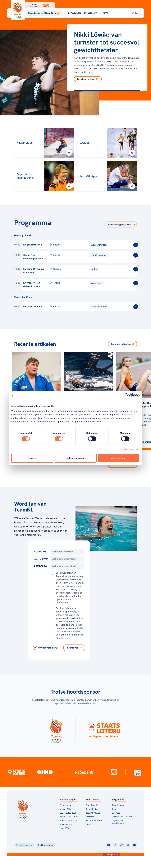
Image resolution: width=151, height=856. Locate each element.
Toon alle (122, 344)
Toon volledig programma (121, 224)
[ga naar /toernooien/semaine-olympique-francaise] (135, 269)
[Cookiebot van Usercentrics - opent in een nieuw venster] (127, 395)
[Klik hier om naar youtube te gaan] (134, 845)
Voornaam (40, 551)
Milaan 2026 (92, 13)
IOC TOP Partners (94, 820)
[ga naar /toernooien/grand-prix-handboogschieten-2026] (135, 255)
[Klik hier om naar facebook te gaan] (108, 845)
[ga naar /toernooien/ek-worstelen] (135, 283)
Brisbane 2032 (66, 824)
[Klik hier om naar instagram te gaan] (115, 845)
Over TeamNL (92, 805)
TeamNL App (118, 805)
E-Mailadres (40, 566)
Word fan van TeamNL (122, 816)
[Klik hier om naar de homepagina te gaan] (18, 10)
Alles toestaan (118, 458)
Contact (89, 824)
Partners (90, 816)
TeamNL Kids (92, 809)
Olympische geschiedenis (118, 822)
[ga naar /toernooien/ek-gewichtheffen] (135, 244)
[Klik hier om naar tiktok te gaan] (121, 845)
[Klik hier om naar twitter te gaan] (128, 845)
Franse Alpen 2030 (69, 820)
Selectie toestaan (76, 458)
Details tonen (127, 449)
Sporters (116, 813)
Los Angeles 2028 (68, 813)
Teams (115, 809)
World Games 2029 (69, 816)
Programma (74, 13)
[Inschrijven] (74, 648)
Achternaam (41, 558)
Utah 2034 (64, 828)
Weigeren (32, 458)
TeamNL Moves (93, 813)
